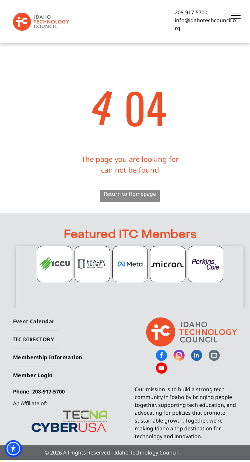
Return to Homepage (130, 193)
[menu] (235, 15)
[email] (214, 356)
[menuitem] (66, 322)
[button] (13, 448)
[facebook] (161, 356)
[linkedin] (196, 356)
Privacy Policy (198, 452)
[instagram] (179, 356)
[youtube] (161, 368)
